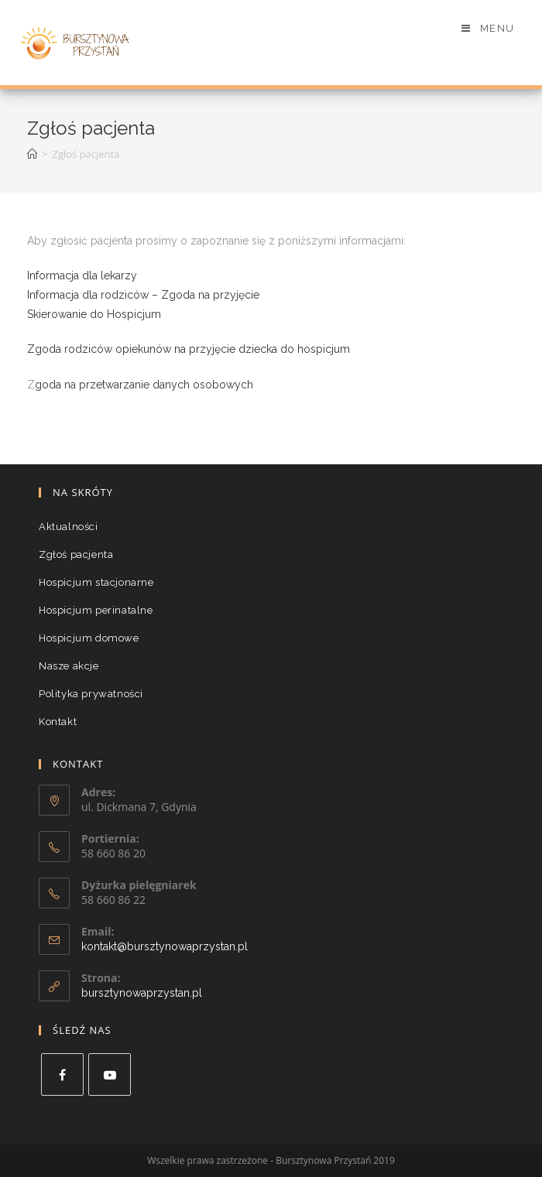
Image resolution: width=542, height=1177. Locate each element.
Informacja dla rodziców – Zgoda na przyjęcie (143, 295)
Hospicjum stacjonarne (96, 582)
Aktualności (68, 526)
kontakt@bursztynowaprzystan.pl (164, 946)
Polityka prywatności (91, 694)
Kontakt (58, 721)
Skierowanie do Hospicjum (94, 314)
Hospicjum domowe (89, 638)
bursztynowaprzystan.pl (141, 993)
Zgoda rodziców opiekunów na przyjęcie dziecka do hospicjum (188, 349)
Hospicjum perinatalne (96, 610)
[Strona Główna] (32, 154)
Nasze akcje (69, 666)
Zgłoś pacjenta (76, 554)
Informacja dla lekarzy (82, 275)
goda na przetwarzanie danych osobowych (144, 384)
